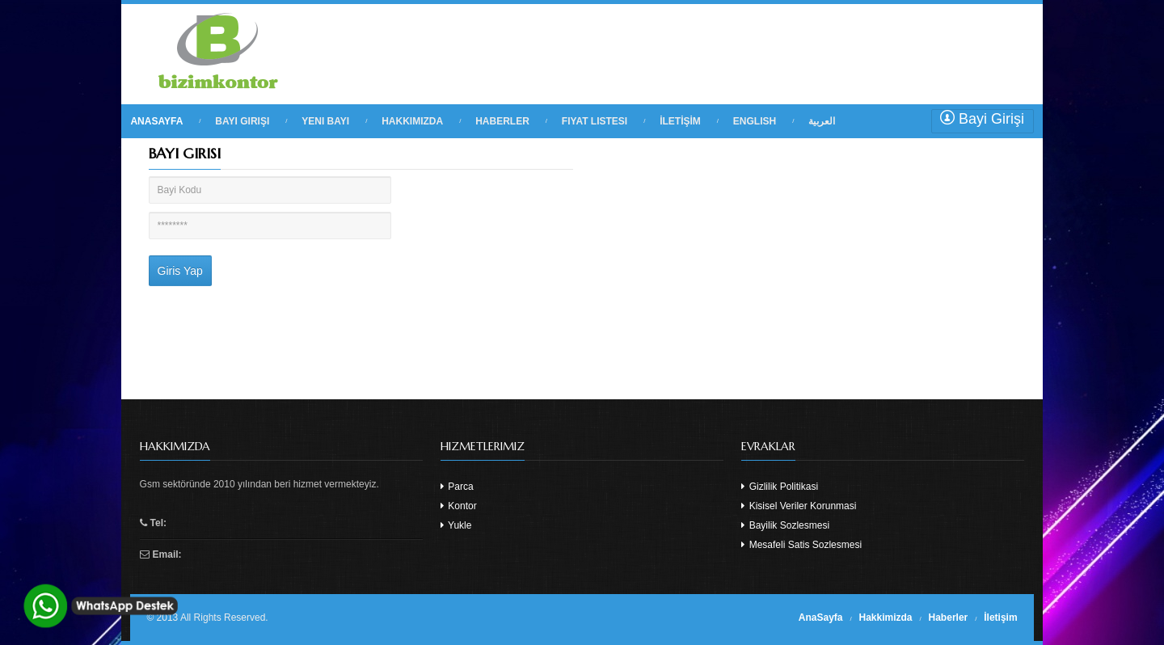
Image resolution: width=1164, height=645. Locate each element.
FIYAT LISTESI (594, 121)
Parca (457, 486)
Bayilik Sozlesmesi (785, 525)
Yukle (456, 525)
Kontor (459, 506)
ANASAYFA (156, 121)
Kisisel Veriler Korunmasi (798, 506)
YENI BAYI (325, 121)
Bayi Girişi (982, 118)
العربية (821, 121)
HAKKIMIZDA (412, 121)
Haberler (948, 617)
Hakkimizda (886, 617)
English (754, 121)
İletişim (1000, 617)
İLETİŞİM (680, 121)
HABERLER (502, 121)
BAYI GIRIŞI (242, 121)
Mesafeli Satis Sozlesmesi (801, 544)
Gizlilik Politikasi (779, 486)
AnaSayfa (821, 617)
